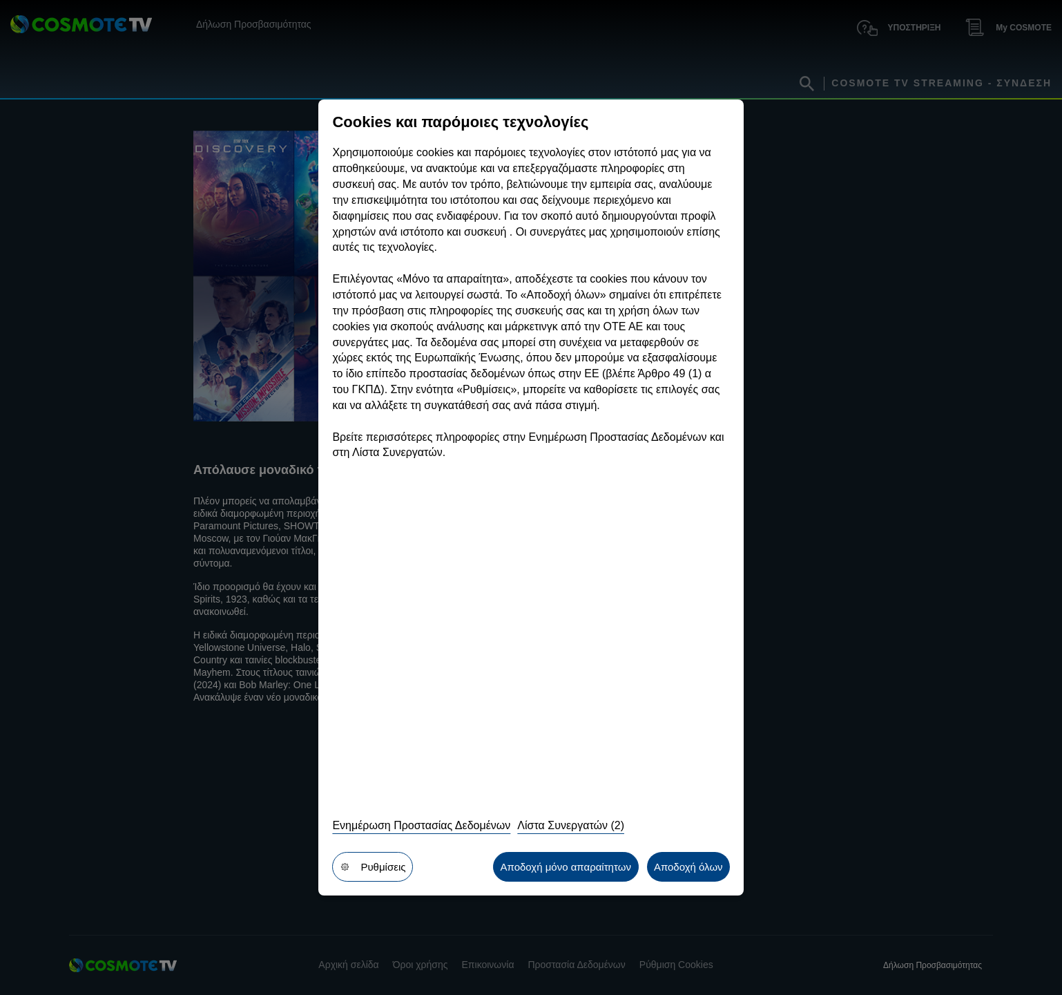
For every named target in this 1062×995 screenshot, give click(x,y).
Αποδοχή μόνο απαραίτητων (566, 867)
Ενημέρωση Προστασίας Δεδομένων (421, 825)
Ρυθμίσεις (372, 867)
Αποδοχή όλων (688, 867)
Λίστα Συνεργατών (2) (570, 825)
